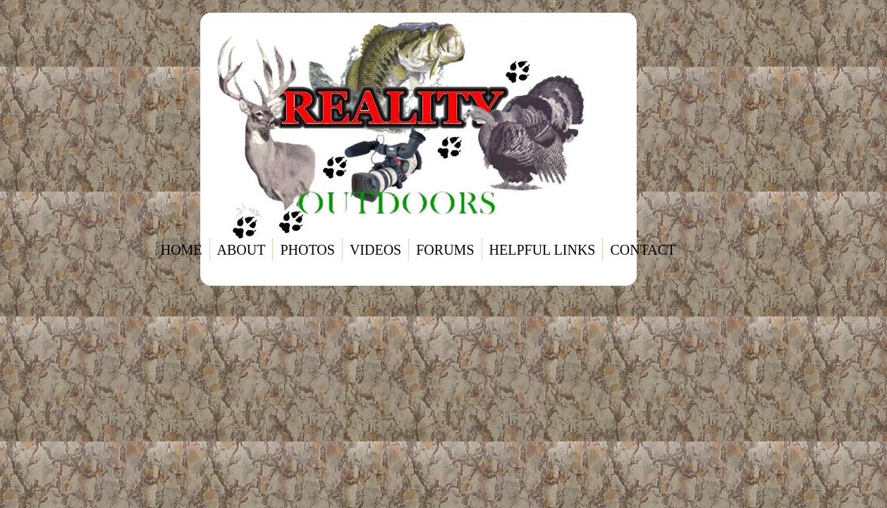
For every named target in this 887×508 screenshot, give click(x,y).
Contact (642, 250)
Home (181, 250)
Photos (307, 250)
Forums (445, 250)
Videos (375, 250)
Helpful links (542, 250)
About (241, 250)
